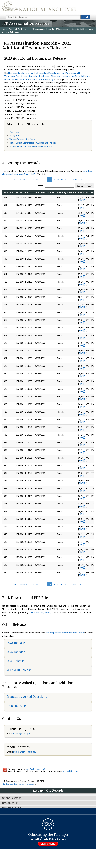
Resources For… (11, 803)
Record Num (22, 192)
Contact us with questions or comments (19, 784)
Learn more (48, 844)
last (81, 179)
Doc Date (83, 192)
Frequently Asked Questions (27, 696)
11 (41, 179)
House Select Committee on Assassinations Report (34, 142)
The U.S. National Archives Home (39, 7)
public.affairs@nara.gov (24, 751)
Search (85, 17)
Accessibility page (70, 771)
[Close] (92, 811)
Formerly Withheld (66, 192)
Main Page (14, 131)
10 (37, 179)
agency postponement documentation (65, 632)
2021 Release (15, 661)
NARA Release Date (44, 192)
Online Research (11, 798)
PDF (81, 200)
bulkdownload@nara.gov (41, 612)
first (15, 179)
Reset (89, 186)
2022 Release (16, 652)
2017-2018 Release (19, 670)
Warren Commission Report (23, 139)
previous (23, 179)
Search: (40, 185)
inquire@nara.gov (21, 733)
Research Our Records (19, 29)
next (75, 179)
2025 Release (16, 643)
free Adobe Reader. (35, 769)
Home (4, 29)
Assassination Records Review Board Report (30, 146)
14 (54, 179)
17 (66, 179)
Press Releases (17, 706)
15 (58, 179)
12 (45, 179)
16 (62, 179)
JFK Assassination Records (42, 29)
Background (15, 135)
